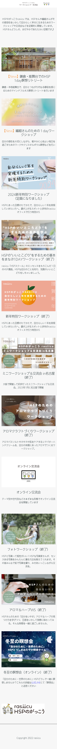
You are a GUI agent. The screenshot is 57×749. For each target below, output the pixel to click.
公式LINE (35, 682)
